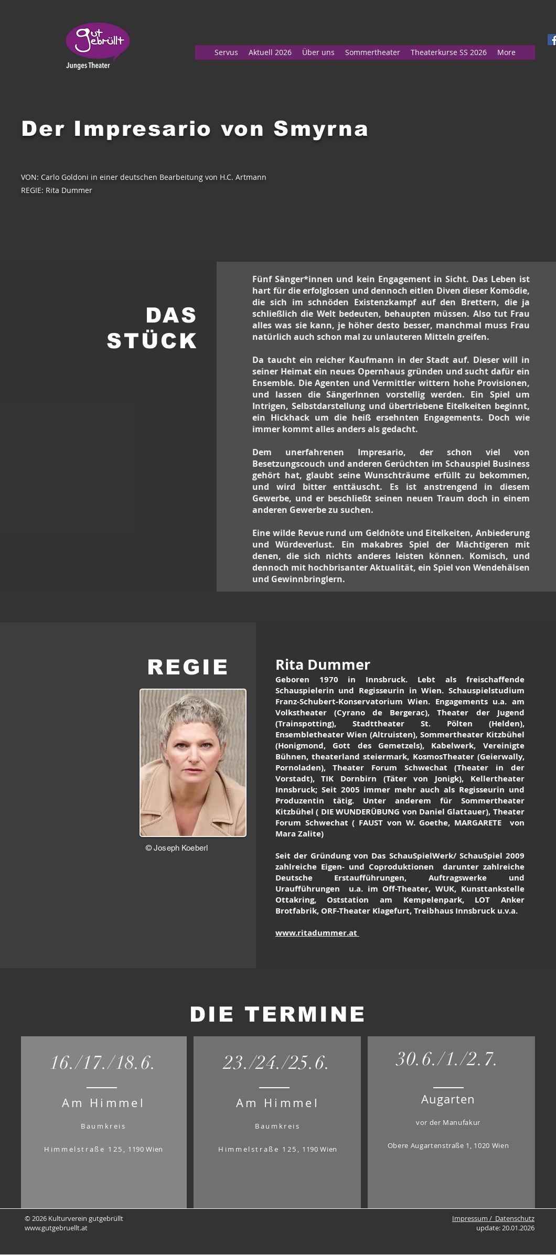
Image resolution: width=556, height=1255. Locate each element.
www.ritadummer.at (317, 932)
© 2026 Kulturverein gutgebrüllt (74, 1218)
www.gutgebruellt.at (56, 1227)
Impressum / (473, 1218)
